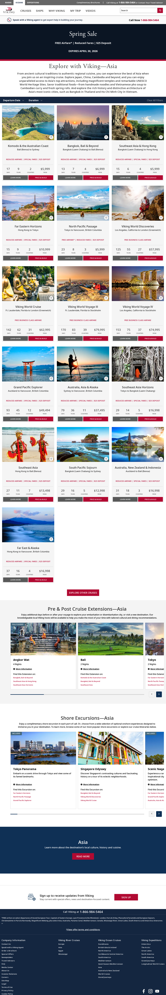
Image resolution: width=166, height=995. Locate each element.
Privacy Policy (7, 990)
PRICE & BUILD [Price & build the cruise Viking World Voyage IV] (150, 338)
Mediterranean (104, 961)
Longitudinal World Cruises (152, 964)
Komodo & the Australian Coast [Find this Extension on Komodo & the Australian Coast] (93, 677)
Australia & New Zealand (109, 970)
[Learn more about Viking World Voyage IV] (138, 283)
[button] (51, 137)
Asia (60, 947)
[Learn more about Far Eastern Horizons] (28, 203)
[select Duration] (35, 100)
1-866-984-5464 (150, 20)
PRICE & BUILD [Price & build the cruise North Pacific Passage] (95, 258)
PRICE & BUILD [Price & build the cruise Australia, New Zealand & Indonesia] (150, 499)
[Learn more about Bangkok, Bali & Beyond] (83, 122)
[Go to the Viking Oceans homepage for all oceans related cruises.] (9, 10)
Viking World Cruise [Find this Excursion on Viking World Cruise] (89, 800)
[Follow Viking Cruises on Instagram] (150, 991)
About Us (5, 970)
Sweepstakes (7, 957)
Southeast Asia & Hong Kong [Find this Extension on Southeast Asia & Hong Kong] (24, 681)
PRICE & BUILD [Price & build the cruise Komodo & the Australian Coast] (41, 177)
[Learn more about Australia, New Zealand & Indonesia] (138, 444)
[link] (26, 11)
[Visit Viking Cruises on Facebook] (144, 991)
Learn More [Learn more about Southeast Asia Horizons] (125, 419)
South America (104, 957)
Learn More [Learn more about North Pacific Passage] (70, 258)
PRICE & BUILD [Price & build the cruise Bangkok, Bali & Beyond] (95, 177)
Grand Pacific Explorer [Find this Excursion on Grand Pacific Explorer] (22, 800)
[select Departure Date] (13, 100)
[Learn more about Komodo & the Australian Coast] (28, 122)
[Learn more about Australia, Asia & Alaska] (83, 364)
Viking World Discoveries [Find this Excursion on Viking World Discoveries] (91, 797)
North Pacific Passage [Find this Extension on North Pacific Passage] (157, 681)
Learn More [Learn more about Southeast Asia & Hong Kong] (125, 177)
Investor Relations (9, 974)
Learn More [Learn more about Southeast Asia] (15, 499)
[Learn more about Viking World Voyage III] (83, 283)
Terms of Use (7, 987)
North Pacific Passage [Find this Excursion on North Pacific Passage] (22, 797)
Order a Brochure (9, 950)
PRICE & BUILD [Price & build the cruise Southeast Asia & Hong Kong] (150, 177)
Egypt (60, 950)
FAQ (3, 964)
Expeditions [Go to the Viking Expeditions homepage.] (33, 2)
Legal (4, 984)
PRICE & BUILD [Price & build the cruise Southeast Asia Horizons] (150, 419)
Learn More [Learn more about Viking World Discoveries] (125, 258)
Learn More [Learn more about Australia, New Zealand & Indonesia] (125, 499)
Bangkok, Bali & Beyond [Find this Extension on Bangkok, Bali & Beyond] (23, 677)
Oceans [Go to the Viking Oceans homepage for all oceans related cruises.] (19, 2)
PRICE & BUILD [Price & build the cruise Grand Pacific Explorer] (41, 419)
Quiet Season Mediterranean (110, 964)
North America (104, 950)
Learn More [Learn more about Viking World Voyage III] (70, 338)
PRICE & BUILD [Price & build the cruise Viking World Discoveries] (150, 258)
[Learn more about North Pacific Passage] (83, 203)
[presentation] (152, 694)
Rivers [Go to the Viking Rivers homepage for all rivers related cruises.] (8, 2)
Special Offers (8, 954)
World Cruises (104, 974)
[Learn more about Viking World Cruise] (28, 283)
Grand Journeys (104, 977)
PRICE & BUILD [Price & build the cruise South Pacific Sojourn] (95, 499)
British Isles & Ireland (107, 947)
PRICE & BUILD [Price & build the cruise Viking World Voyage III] (95, 338)
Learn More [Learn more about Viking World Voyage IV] (125, 338)
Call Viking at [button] (134, 2)
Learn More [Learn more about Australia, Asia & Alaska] (70, 419)
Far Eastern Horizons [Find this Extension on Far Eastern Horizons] (156, 677)
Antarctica (146, 944)
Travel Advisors (8, 961)
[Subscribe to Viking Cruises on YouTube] (157, 991)
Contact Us (6, 944)
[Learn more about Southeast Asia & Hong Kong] (138, 122)
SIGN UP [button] (126, 897)
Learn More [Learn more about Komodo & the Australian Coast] (15, 177)
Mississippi (63, 954)
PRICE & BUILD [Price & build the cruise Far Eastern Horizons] (41, 258)
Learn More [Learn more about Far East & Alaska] (15, 580)
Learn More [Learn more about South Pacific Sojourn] (70, 499)
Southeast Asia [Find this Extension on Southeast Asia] (87, 685)
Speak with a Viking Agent (12, 947)
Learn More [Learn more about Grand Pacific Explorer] (15, 419)
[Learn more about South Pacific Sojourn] (83, 444)
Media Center (7, 967)
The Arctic (145, 947)
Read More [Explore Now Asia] (83, 856)
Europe (61, 944)
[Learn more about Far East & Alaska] (28, 524)
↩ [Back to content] (2, 923)
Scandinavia (103, 944)
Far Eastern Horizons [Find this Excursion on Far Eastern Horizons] (21, 793)
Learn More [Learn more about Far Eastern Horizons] (15, 258)
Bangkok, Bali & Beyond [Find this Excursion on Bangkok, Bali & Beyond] (90, 793)
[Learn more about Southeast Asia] (28, 444)
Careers (5, 977)
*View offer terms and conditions (83, 929)
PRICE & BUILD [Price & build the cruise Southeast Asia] (41, 499)
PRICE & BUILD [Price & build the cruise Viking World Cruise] (41, 338)
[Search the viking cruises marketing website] (138, 10)
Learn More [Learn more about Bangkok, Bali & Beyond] (70, 177)
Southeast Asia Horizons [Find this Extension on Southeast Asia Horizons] (23, 685)
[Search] (160, 10)
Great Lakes (146, 950)
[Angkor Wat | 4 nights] (43, 639)
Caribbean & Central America (110, 954)
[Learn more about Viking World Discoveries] (138, 203)
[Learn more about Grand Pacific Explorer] (28, 364)
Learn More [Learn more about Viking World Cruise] (15, 338)
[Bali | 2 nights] (110, 639)
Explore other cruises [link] (83, 592)
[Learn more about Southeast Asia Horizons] (138, 364)
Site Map (5, 980)
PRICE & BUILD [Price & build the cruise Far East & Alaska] (41, 580)
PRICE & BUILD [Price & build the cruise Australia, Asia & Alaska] (95, 419)
